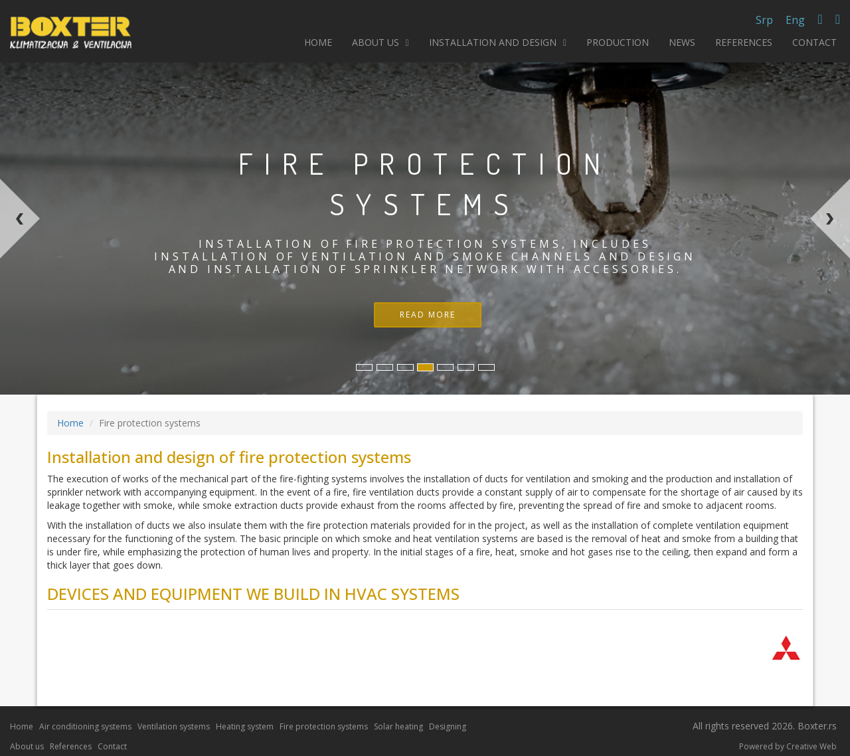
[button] (93, 287)
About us (27, 746)
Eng (795, 20)
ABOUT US (380, 42)
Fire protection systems (324, 726)
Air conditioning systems (85, 726)
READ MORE (428, 314)
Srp (764, 20)
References (71, 746)
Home (70, 423)
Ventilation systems (173, 726)
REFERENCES (743, 42)
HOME (318, 42)
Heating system (245, 726)
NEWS (682, 42)
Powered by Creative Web (788, 746)
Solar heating (398, 726)
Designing (447, 726)
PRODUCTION (617, 42)
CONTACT (814, 42)
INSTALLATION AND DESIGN (497, 42)
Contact (112, 746)
